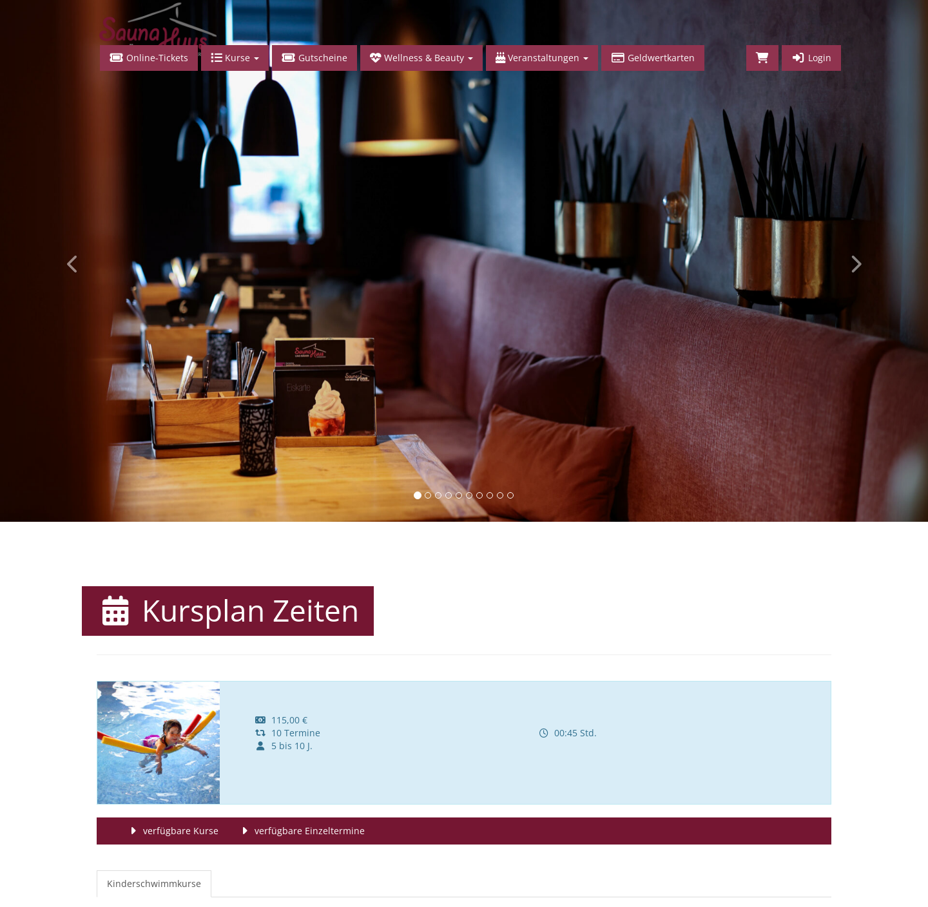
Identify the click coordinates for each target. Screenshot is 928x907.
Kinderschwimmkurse (154, 883)
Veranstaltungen (542, 58)
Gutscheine (314, 58)
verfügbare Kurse (172, 831)
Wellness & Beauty (421, 58)
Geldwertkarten (653, 58)
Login (811, 58)
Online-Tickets (149, 58)
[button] (69, 261)
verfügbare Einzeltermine (301, 831)
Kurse (235, 58)
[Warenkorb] (762, 58)
